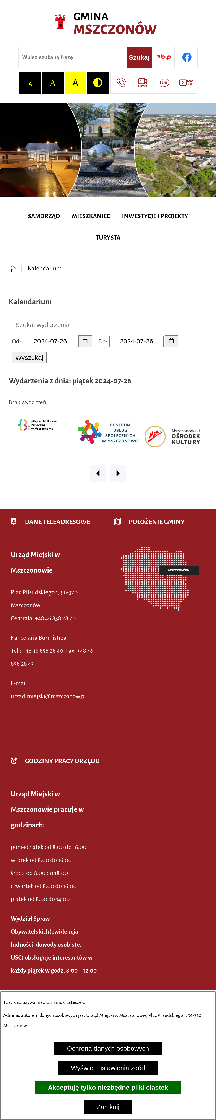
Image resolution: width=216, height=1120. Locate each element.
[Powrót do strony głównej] (12, 268)
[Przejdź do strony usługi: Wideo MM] (186, 83)
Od (15, 341)
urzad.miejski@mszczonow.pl (48, 696)
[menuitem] (44, 216)
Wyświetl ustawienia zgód (108, 1067)
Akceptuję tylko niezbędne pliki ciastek (108, 1087)
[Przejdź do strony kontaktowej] (121, 83)
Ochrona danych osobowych (108, 1048)
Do (102, 341)
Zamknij (108, 1106)
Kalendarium (45, 268)
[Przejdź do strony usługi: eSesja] (143, 83)
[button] (98, 473)
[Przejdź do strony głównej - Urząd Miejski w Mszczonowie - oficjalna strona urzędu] (108, 23)
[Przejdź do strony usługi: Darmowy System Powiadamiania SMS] (164, 83)
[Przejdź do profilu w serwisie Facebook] (187, 57)
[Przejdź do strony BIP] (164, 57)
